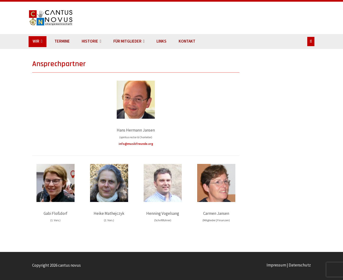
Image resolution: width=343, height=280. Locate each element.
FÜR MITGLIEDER (127, 41)
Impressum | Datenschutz (289, 265)
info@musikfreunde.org (136, 144)
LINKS (161, 41)
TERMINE (62, 41)
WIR (36, 41)
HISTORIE (90, 41)
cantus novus (57, 18)
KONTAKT (187, 41)
